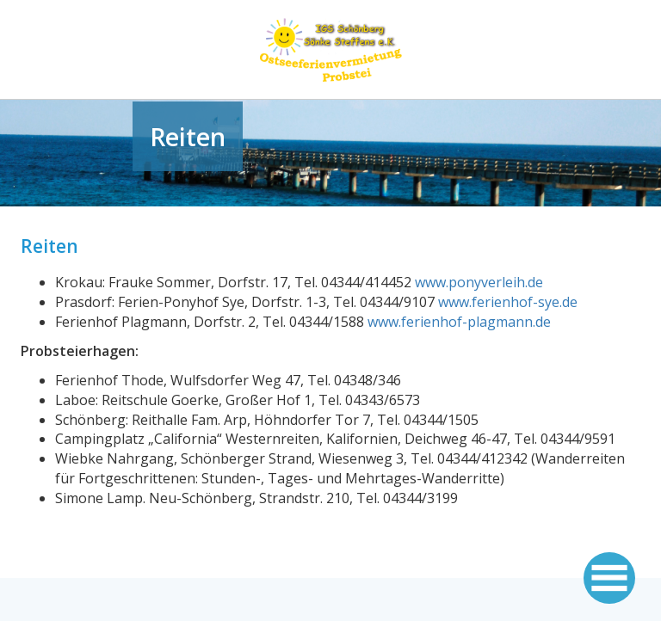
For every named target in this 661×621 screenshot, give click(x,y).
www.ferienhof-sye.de (508, 301)
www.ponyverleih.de (479, 282)
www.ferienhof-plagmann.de (459, 321)
